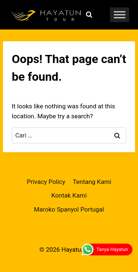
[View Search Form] (89, 14)
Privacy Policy (46, 181)
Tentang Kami (92, 181)
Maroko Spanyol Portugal (69, 209)
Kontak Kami (68, 195)
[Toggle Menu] (119, 14)
